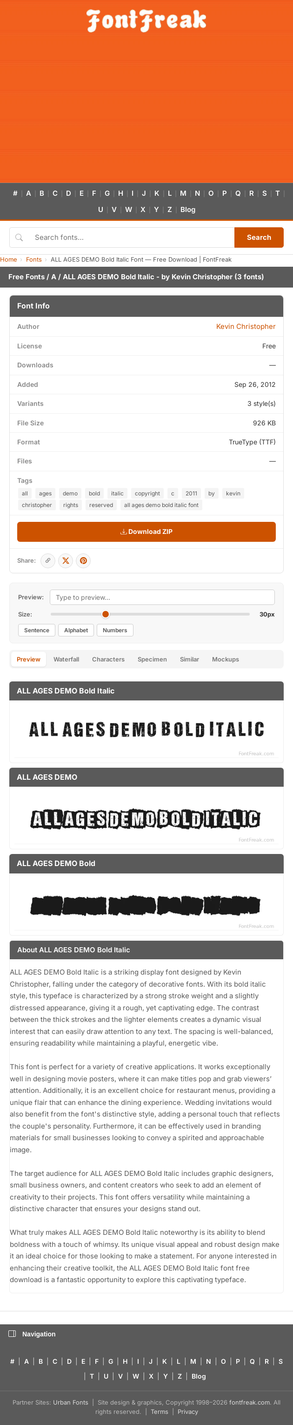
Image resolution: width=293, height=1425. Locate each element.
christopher (37, 504)
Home (8, 259)
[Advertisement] (146, 113)
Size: (25, 614)
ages (45, 493)
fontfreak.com (249, 1402)
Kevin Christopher (202, 276)
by (211, 493)
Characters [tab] (108, 659)
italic (117, 493)
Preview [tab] (28, 659)
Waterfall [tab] (66, 659)
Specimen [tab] (152, 659)
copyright (147, 493)
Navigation (32, 1334)
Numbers (115, 630)
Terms (159, 1411)
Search (259, 237)
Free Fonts (26, 276)
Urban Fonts (70, 1402)
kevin (233, 493)
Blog (187, 209)
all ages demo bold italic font (161, 504)
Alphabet (76, 630)
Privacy (188, 1411)
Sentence (36, 630)
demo (70, 493)
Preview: (31, 597)
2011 (191, 493)
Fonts (34, 259)
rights (70, 504)
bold (94, 493)
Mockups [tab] (225, 659)
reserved (101, 504)
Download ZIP (146, 531)
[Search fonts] (131, 237)
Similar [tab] (189, 659)
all (25, 493)
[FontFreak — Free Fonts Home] (146, 20)
